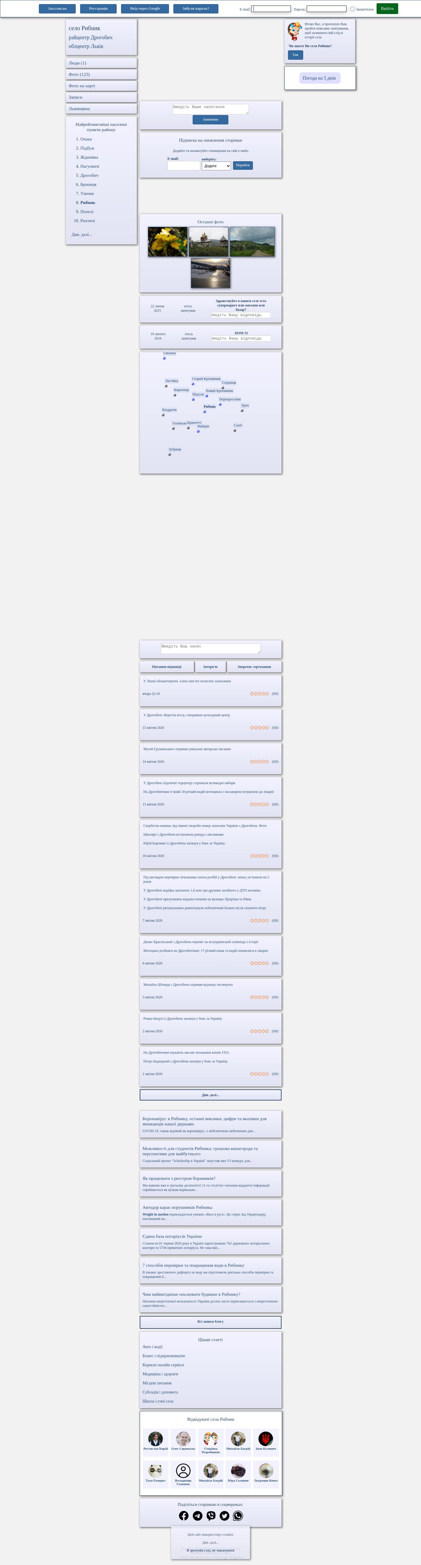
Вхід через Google (145, 8)
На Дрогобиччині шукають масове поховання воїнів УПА (186, 1057)
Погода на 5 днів (319, 78)
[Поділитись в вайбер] (211, 1521)
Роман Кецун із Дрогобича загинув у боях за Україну (183, 1023)
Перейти (243, 167)
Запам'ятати (362, 9)
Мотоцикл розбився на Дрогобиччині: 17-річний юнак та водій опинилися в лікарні (206, 955)
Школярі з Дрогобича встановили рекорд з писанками (184, 839)
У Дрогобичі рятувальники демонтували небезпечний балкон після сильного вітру (205, 912)
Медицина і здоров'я (160, 1378)
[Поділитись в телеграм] (197, 1521)
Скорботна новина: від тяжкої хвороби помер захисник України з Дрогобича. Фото (205, 830)
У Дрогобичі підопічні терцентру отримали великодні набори (189, 787)
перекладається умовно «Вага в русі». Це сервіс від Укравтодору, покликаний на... (211, 1217)
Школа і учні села (158, 1405)
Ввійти (387, 8)
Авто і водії (153, 1351)
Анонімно (210, 121)
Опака (86, 139)
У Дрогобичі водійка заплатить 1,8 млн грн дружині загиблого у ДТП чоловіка (202, 895)
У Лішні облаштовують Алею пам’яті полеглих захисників (187, 685)
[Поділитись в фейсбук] (183, 1520)
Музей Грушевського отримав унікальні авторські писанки (187, 753)
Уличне (87, 193)
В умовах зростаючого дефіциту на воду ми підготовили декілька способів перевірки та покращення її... (211, 1275)
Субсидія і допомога (160, 1396)
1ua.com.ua (57, 8)
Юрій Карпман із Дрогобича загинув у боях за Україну (184, 848)
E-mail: (265, 9)
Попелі (87, 211)
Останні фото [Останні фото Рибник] (210, 223)
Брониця (88, 184)
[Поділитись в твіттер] (224, 1521)
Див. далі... (210, 1542)
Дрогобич (89, 175)
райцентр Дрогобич (91, 37)
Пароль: (320, 9)
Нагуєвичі (89, 166)
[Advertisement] (211, 60)
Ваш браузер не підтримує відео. (210, 197)
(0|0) (275, 698)
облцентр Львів (86, 46)
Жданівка (89, 157)
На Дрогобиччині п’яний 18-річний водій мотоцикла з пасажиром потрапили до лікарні (209, 796)
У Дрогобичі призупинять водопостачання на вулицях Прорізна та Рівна (197, 903)
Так (295, 55)
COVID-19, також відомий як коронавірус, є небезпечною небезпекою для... (211, 1128)
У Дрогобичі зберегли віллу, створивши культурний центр (187, 719)
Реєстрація (98, 8)
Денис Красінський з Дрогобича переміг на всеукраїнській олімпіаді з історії (201, 946)
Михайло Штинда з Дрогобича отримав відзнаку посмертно (188, 989)
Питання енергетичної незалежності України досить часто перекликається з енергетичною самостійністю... (211, 1304)
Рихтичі (87, 220)
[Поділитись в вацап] (238, 1521)
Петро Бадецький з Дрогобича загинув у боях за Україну (186, 1066)
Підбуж (87, 148)
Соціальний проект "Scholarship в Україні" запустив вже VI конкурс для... (211, 1158)
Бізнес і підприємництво (164, 1360)
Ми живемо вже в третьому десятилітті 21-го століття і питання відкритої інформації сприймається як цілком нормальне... (211, 1188)
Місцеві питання (157, 1387)
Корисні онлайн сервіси (163, 1369)
